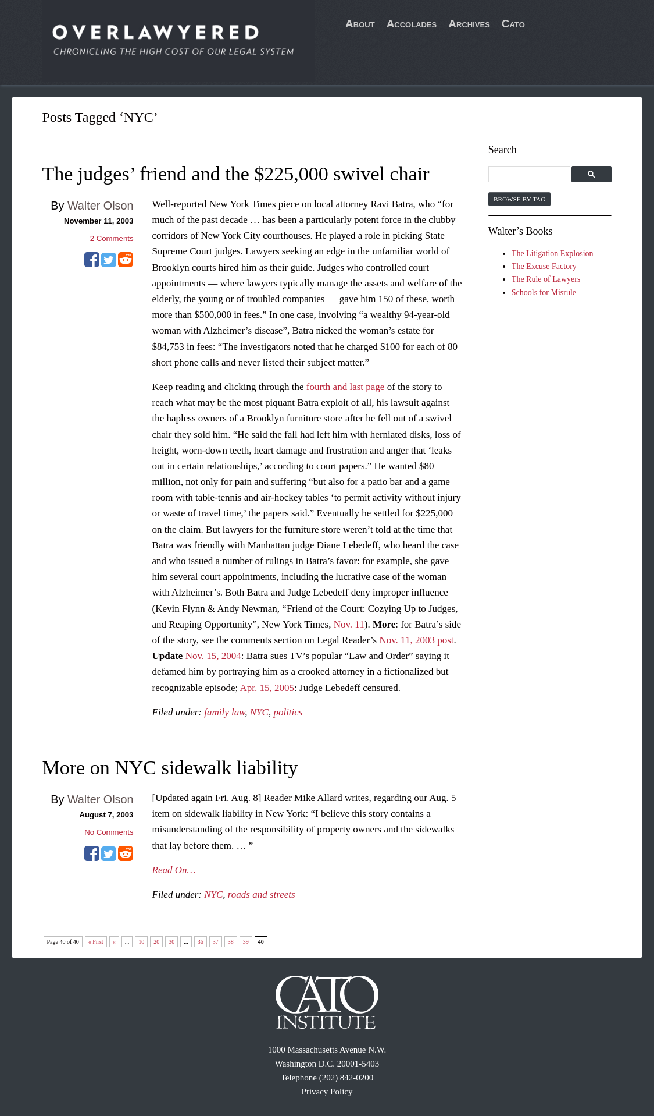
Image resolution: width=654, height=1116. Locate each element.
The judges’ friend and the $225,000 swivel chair (236, 174)
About (360, 23)
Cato (513, 23)
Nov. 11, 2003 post (416, 640)
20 (156, 941)
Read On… (174, 870)
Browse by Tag (519, 199)
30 (171, 941)
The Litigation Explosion (553, 253)
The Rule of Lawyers (546, 279)
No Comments (108, 832)
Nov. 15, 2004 (213, 655)
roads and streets (261, 894)
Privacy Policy (327, 1091)
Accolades (412, 23)
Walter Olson (100, 205)
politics (287, 712)
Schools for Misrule (544, 292)
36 (200, 941)
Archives (469, 23)
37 (216, 941)
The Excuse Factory (544, 266)
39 (246, 941)
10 (141, 941)
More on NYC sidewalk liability (170, 767)
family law (224, 712)
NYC (259, 712)
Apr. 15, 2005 (267, 687)
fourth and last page (345, 386)
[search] (531, 175)
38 (231, 941)
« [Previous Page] (114, 941)
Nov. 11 (349, 624)
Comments (112, 238)
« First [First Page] (95, 941)
